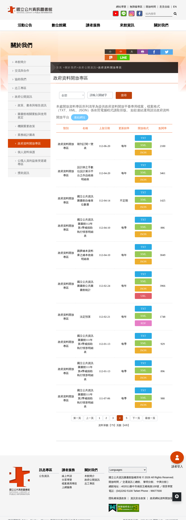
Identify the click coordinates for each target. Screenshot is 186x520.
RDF (143, 318)
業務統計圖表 (26, 134)
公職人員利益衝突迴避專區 (32, 162)
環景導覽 (167, 481)
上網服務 (67, 482)
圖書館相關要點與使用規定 (32, 115)
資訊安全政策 (138, 493)
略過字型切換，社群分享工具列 (93, 48)
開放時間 (151, 6)
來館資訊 (127, 25)
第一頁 (76, 413)
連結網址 (79, 111)
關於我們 (161, 25)
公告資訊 (44, 471)
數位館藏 (59, 25)
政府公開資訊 (23, 96)
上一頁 (89, 413)
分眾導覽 (67, 475)
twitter (151, 51)
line (172, 51)
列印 (129, 51)
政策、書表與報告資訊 (32, 105)
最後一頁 (151, 413)
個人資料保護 (26, 152)
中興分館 (162, 477)
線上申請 (67, 471)
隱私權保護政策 (117, 493)
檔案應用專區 (69, 479)
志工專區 (20, 88)
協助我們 (20, 79)
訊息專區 (45, 465)
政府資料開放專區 (29, 143)
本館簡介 (20, 61)
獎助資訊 (23, 172)
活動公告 (25, 25)
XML (143, 139)
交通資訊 (128, 477)
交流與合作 (22, 70)
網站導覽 (121, 6)
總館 (137, 477)
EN (175, 6)
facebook (140, 51)
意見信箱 (165, 6)
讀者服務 (93, 25)
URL (143, 290)
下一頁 (136, 413)
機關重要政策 (26, 126)
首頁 (59, 61)
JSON (143, 146)
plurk (161, 51)
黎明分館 (148, 477)
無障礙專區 (136, 6)
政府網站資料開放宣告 (162, 493)
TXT (143, 131)
